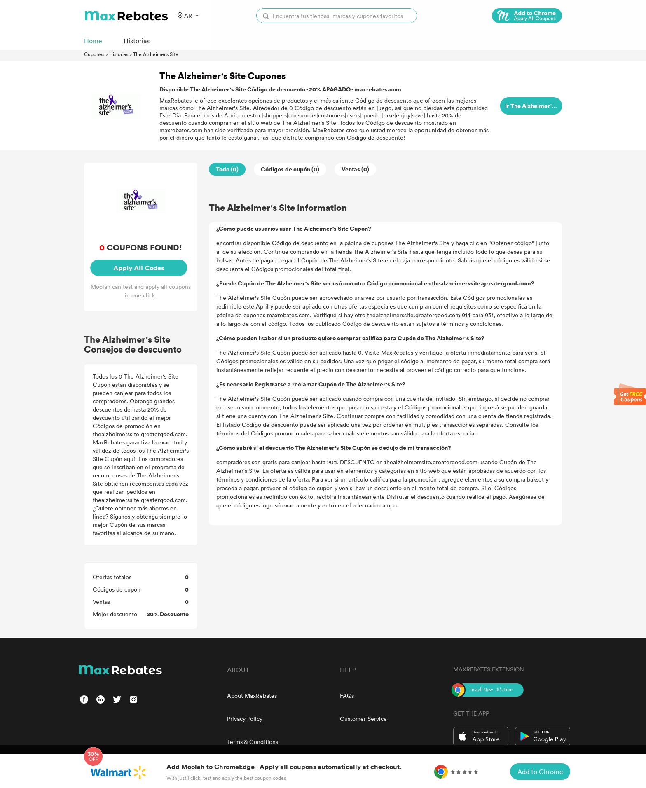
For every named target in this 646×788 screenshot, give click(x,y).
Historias (118, 54)
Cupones (94, 54)
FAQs (347, 695)
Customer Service (363, 719)
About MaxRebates (252, 695)
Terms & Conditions (252, 742)
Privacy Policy (244, 719)
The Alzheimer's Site (155, 54)
